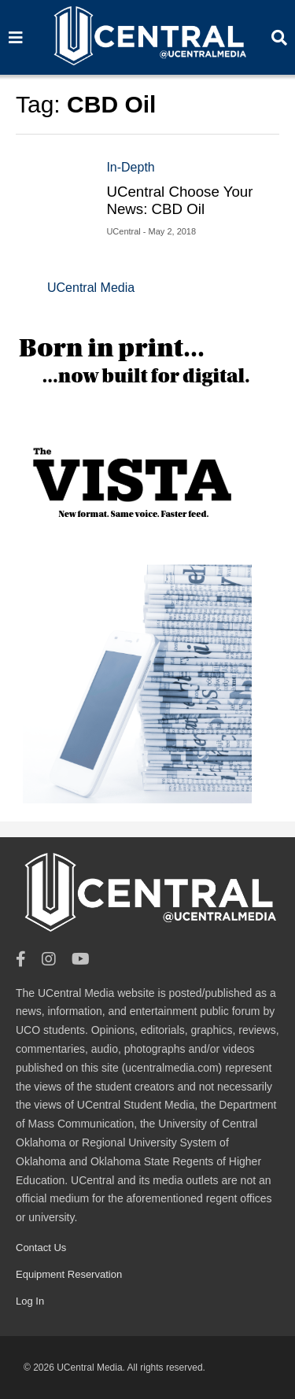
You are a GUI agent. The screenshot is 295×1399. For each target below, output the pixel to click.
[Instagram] (49, 960)
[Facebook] (21, 960)
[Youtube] (81, 960)
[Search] (15, 37)
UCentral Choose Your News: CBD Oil (179, 200)
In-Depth (130, 167)
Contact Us (41, 1247)
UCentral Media (91, 287)
